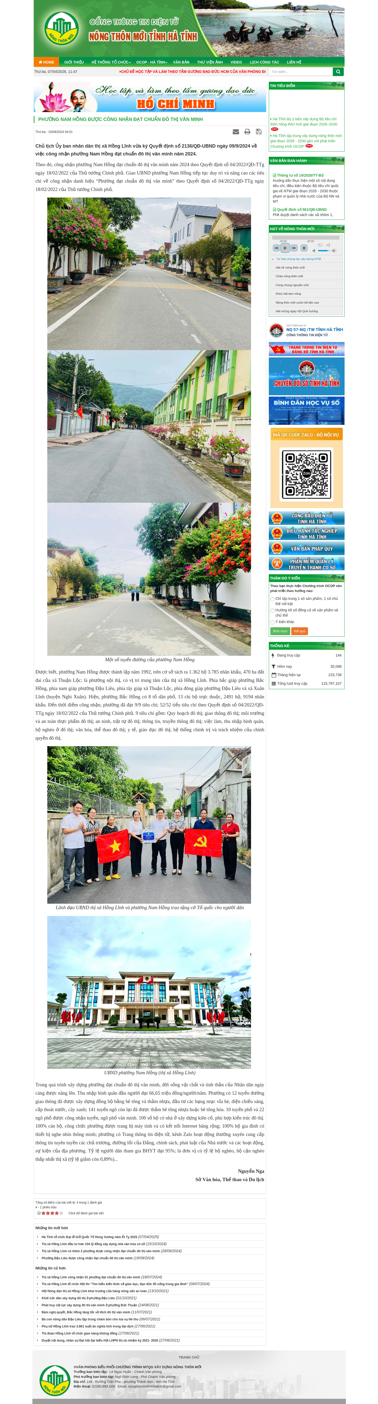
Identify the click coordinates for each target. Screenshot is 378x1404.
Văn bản (181, 62)
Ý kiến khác (282, 622)
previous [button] (276, 248)
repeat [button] (320, 245)
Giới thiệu (74, 62)
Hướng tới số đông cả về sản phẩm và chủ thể (304, 612)
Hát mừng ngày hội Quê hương (297, 311)
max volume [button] (334, 251)
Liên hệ (294, 62)
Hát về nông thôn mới (290, 267)
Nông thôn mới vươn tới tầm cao (297, 302)
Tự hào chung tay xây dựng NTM (298, 258)
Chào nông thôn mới (289, 276)
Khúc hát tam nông (288, 293)
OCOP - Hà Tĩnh (150, 62)
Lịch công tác (264, 62)
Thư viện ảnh (210, 62)
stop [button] (304, 248)
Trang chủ (189, 1357)
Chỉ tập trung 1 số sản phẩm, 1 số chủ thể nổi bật (304, 601)
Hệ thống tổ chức (110, 62)
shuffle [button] (328, 245)
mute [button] (314, 251)
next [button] (294, 248)
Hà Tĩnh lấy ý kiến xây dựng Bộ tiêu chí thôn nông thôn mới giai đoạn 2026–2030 (303, 137)
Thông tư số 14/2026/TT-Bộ (298, 197)
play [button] (285, 248)
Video (236, 62)
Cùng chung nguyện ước (292, 285)
